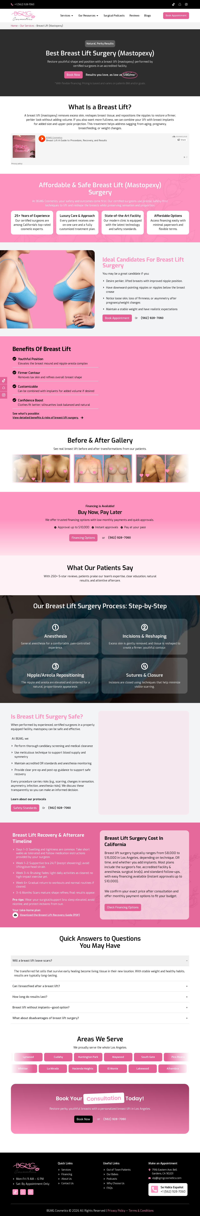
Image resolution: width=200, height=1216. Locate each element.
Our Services (27, 25)
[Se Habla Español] (154, 1189)
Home (14, 25)
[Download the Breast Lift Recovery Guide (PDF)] (15, 915)
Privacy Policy (116, 1211)
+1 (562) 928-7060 (173, 1191)
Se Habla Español (172, 1187)
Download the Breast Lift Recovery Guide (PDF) (50, 915)
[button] (14, 469)
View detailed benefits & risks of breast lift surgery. (45, 417)
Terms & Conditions (141, 1211)
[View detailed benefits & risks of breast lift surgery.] (82, 417)
